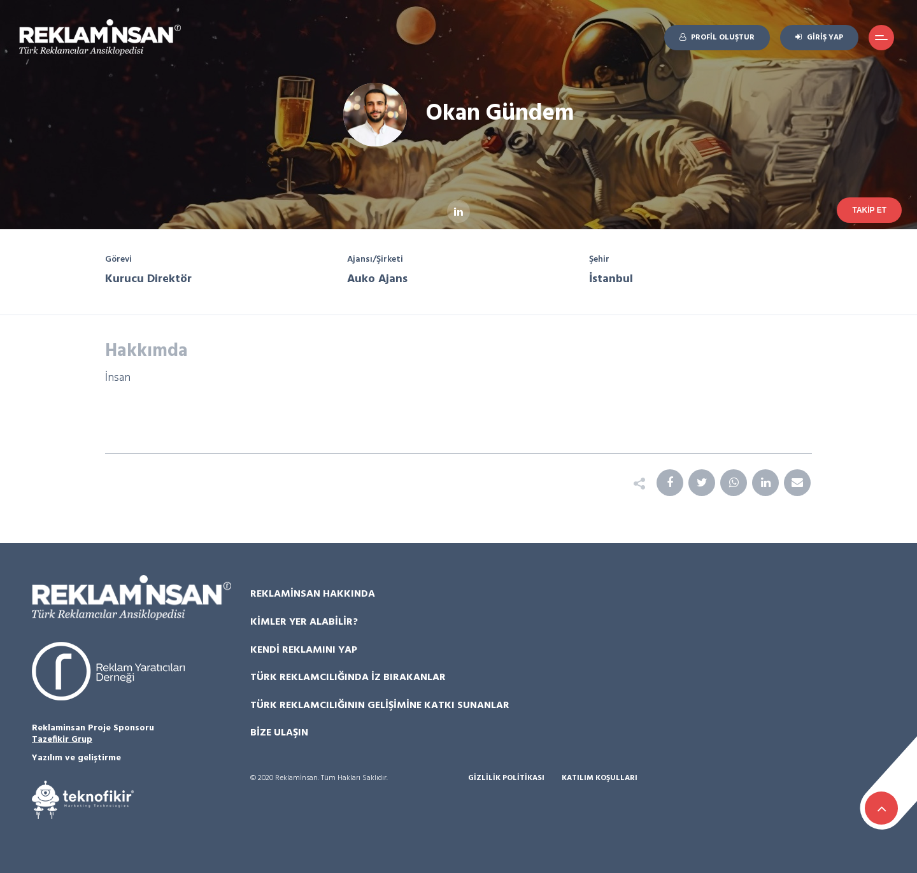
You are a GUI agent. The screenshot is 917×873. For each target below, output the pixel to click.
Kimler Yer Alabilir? (304, 622)
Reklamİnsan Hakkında (312, 594)
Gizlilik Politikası (506, 778)
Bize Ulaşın (279, 733)
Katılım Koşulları (599, 778)
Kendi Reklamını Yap (303, 650)
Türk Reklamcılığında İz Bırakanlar (348, 677)
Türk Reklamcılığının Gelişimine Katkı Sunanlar (379, 705)
